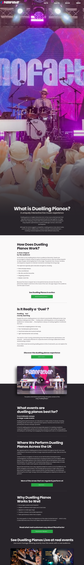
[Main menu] (78, 2)
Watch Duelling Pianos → (42, 296)
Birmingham (27, 470)
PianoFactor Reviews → (42, 531)
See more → (42, 485)
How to (67, 2)
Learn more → (42, 357)
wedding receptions (56, 427)
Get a (56, 2)
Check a (46, 2)
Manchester (20, 470)
